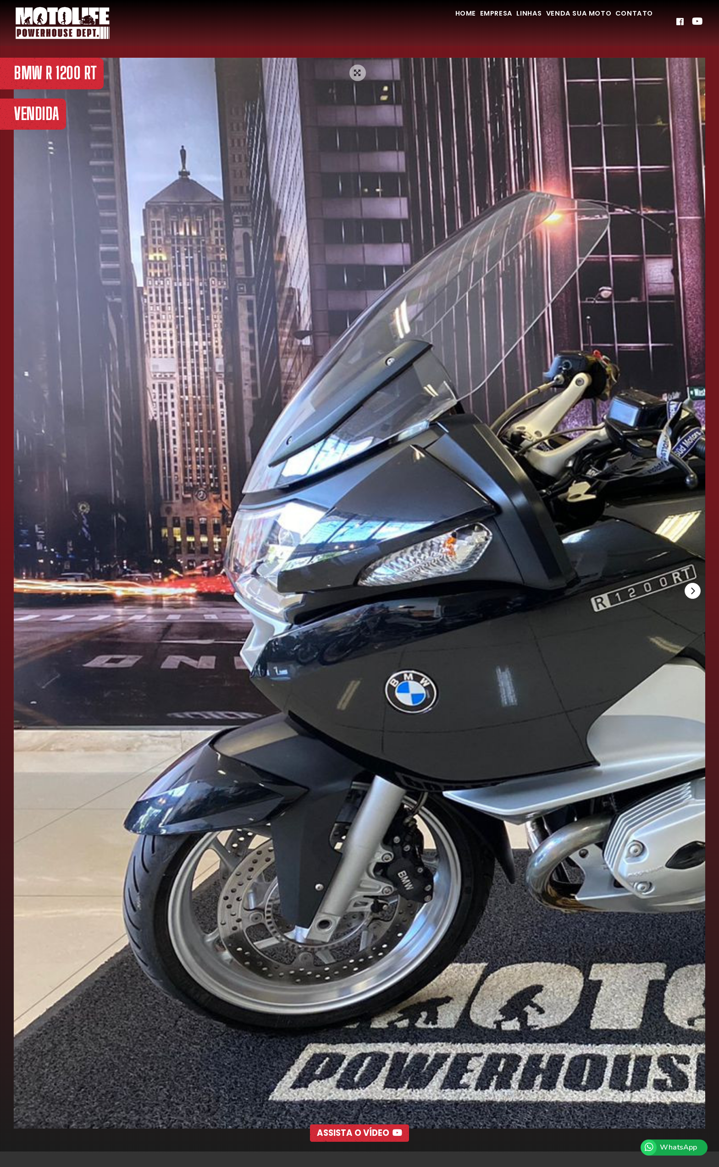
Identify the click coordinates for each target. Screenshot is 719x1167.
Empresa (460, 22)
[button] (339, 1137)
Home (420, 22)
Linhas (502, 22)
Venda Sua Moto (562, 22)
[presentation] (691, 592)
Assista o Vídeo (360, 1113)
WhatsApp (678, 1147)
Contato (628, 22)
